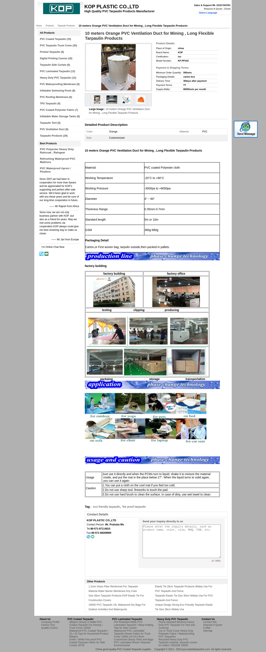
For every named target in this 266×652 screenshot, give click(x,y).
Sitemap (207, 630)
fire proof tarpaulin (134, 506)
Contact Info (210, 622)
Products (59, 20)
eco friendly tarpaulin (106, 506)
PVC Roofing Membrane (54, 97)
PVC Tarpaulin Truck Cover (56, 45)
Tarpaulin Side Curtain (53, 64)
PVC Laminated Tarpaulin (55, 71)
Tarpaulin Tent (48, 122)
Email (227, 8)
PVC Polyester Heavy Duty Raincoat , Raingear (57, 151)
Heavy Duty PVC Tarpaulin (55, 77)
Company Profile (50, 622)
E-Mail (206, 627)
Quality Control (115, 20)
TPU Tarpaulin (48, 103)
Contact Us (136, 20)
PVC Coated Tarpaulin (53, 39)
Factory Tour (94, 20)
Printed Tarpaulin (50, 52)
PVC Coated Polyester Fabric (57, 110)
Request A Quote (213, 8)
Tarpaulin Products (66, 26)
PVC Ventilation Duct (52, 129)
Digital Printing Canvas (53, 58)
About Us (75, 20)
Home (44, 20)
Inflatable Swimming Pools (55, 90)
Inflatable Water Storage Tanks (58, 116)
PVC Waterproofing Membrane (58, 84)
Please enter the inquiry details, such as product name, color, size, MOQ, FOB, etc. (182, 541)
